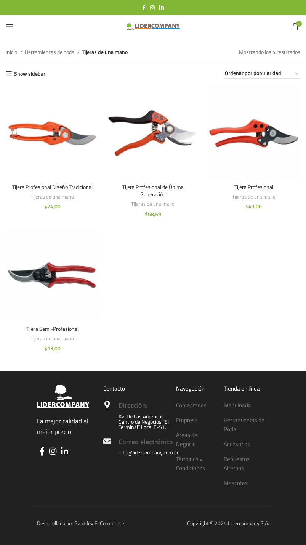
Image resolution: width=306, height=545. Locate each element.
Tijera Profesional (253, 187)
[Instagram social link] (152, 8)
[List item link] (196, 405)
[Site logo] (153, 26)
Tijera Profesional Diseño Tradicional (52, 187)
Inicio (12, 52)
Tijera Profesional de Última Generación (153, 191)
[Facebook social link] (144, 8)
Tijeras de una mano (52, 196)
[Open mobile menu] (9, 26)
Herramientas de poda (50, 52)
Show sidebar (29, 73)
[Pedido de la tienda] (262, 73)
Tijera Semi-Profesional (52, 329)
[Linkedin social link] (161, 8)
